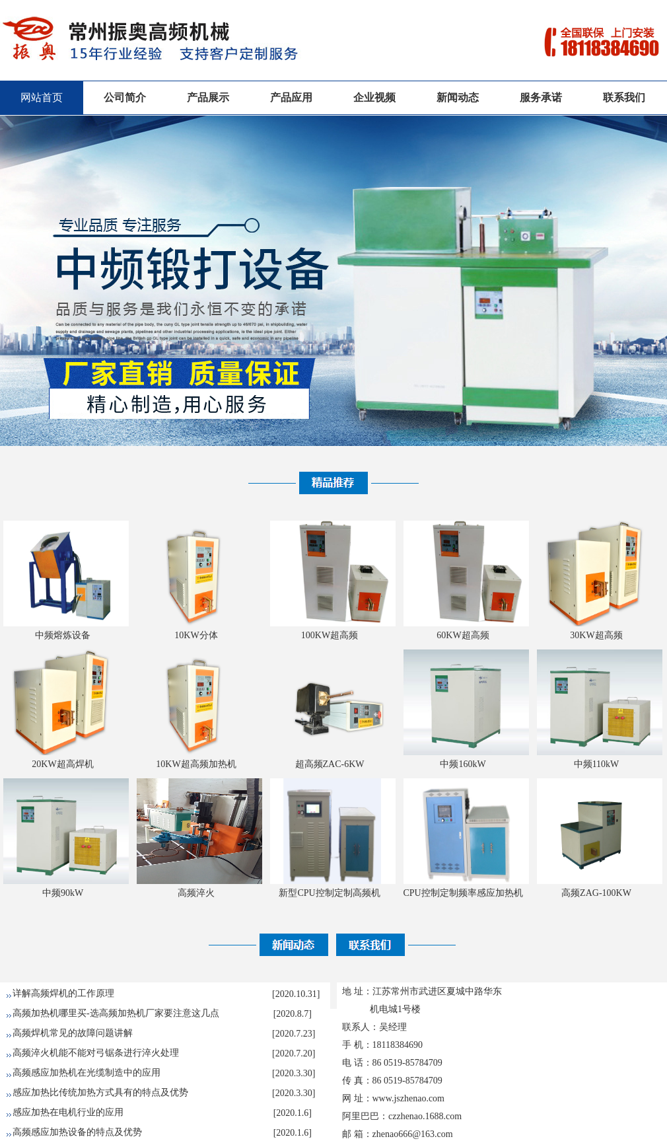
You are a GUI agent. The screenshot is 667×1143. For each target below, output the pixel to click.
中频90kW (62, 893)
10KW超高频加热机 (196, 764)
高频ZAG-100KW (596, 893)
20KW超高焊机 (62, 764)
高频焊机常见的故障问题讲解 (73, 1033)
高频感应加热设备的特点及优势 (77, 1132)
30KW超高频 (596, 635)
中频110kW (596, 764)
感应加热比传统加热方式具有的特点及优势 (100, 1092)
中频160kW (462, 764)
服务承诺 (541, 97)
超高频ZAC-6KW (330, 764)
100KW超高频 (329, 635)
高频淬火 (196, 893)
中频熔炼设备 (62, 635)
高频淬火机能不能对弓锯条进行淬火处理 (96, 1053)
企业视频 (374, 97)
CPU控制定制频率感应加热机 (462, 893)
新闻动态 (458, 97)
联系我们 (624, 97)
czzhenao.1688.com (425, 1116)
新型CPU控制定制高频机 (329, 893)
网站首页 (41, 97)
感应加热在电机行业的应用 (68, 1112)
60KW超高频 (463, 635)
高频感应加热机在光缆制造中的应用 (86, 1073)
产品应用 (291, 97)
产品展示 (208, 97)
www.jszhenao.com (408, 1098)
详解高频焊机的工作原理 (63, 993)
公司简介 (125, 97)
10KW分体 (195, 635)
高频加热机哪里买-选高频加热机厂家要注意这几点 (116, 1013)
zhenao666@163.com (412, 1134)
